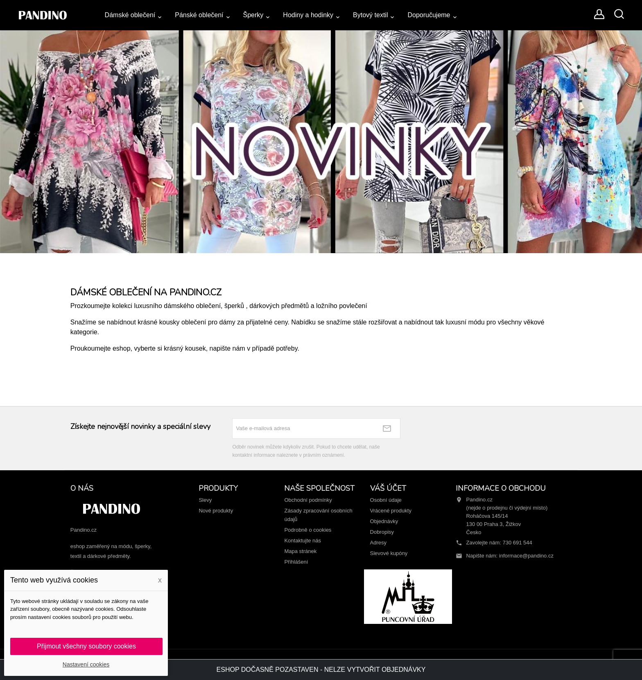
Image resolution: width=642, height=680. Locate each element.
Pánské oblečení (199, 14)
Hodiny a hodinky (308, 14)
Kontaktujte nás (302, 540)
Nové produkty (216, 511)
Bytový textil (370, 14)
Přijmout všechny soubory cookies (86, 646)
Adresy (378, 542)
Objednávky (384, 521)
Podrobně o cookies (307, 530)
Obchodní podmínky (308, 500)
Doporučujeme (428, 14)
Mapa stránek (300, 551)
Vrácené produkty (390, 511)
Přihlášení (296, 562)
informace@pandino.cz (526, 556)
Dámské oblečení (130, 14)
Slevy (205, 500)
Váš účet (388, 488)
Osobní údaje (386, 500)
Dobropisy (382, 532)
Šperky (253, 14)
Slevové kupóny (389, 553)
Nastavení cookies (86, 664)
